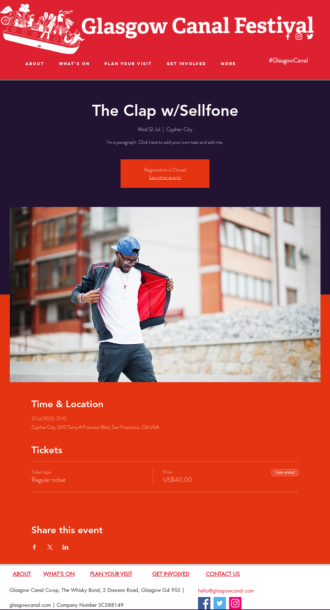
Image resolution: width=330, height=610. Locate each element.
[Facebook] (204, 603)
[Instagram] (235, 603)
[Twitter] (220, 603)
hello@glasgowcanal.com (226, 590)
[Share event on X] (50, 547)
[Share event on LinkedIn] (66, 547)
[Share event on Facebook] (34, 547)
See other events (165, 177)
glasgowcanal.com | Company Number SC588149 (67, 605)
